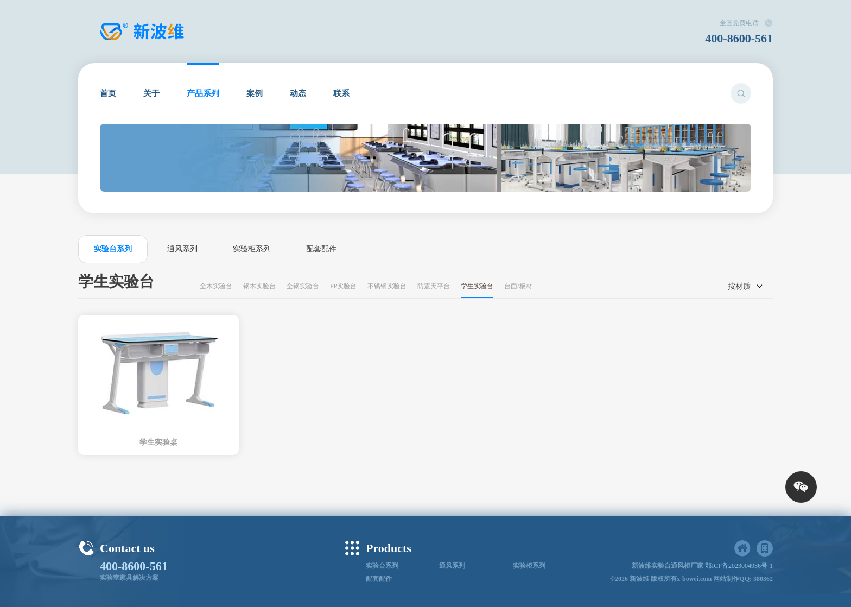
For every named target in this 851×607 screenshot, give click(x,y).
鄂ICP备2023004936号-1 (739, 566)
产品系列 (203, 93)
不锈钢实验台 (387, 286)
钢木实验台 (259, 286)
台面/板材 (518, 286)
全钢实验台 (303, 286)
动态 (298, 93)
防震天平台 (433, 286)
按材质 (739, 286)
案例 (254, 93)
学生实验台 (477, 286)
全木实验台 (216, 286)
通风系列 (182, 249)
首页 (108, 93)
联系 (341, 93)
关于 (151, 93)
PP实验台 (343, 286)
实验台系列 (113, 249)
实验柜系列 (252, 249)
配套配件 (321, 249)
